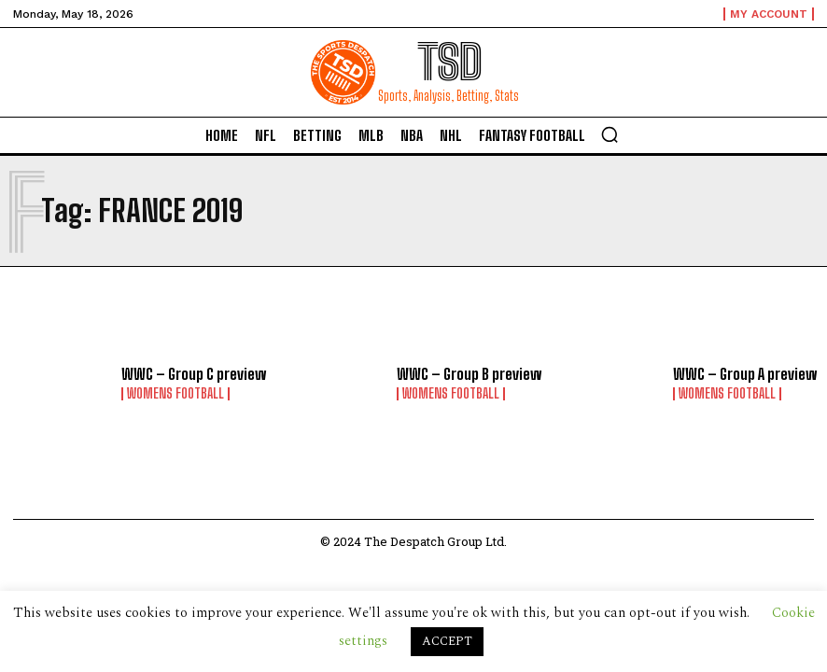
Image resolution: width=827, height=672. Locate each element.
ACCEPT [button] (447, 641)
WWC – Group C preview (193, 374)
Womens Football (175, 393)
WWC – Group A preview (745, 374)
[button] (609, 134)
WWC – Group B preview (469, 374)
